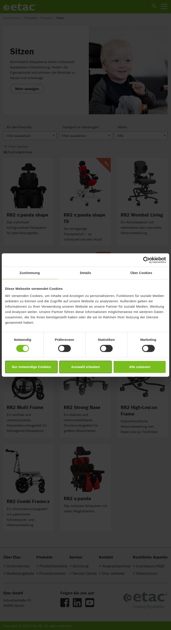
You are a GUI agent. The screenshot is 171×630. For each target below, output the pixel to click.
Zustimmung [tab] (30, 273)
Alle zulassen (139, 367)
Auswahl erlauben (85, 367)
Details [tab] (85, 273)
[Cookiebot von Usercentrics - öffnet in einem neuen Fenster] (146, 260)
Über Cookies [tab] (141, 273)
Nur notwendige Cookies (31, 367)
